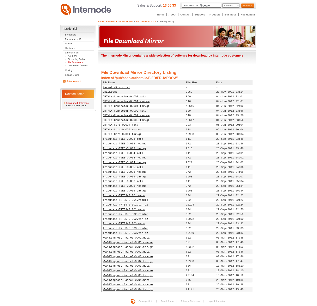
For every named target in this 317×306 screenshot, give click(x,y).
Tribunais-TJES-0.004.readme (124, 157)
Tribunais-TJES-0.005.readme (124, 172)
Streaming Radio (76, 59)
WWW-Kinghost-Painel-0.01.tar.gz (128, 247)
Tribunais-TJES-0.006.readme (124, 186)
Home (160, 14)
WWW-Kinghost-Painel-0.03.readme (128, 270)
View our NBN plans (76, 105)
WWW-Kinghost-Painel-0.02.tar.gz (128, 261)
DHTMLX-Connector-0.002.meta (124, 110)
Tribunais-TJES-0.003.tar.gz (124, 148)
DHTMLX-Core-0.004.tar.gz (122, 134)
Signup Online (72, 75)
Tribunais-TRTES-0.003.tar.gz (125, 233)
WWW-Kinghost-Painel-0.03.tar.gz (128, 275)
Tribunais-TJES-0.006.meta (123, 181)
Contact (185, 14)
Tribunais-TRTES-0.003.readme (125, 228)
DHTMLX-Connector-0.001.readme (126, 101)
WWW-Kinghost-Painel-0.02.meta (126, 251)
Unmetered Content (78, 65)
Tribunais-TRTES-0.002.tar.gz (125, 219)
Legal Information (217, 301)
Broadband (70, 34)
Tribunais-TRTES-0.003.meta (124, 223)
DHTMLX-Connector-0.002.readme (126, 115)
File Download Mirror (146, 21)
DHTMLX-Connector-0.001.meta (124, 96)
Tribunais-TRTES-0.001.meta (124, 195)
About (172, 14)
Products (214, 14)
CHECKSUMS (110, 91)
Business (231, 14)
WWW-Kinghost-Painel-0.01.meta (126, 237)
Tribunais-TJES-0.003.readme (124, 143)
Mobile (68, 43)
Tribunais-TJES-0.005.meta (123, 167)
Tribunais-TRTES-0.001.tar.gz (125, 204)
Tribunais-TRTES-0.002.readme (125, 214)
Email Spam (167, 301)
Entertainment (72, 52)
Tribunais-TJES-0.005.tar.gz (124, 176)
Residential (247, 14)
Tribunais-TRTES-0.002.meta (124, 209)
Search (246, 5)
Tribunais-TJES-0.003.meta (123, 139)
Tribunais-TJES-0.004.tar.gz (124, 162)
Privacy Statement (190, 301)
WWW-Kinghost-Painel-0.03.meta (126, 265)
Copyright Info (146, 301)
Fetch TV (72, 56)
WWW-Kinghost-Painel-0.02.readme (128, 256)
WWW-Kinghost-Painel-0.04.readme (128, 284)
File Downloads (75, 62)
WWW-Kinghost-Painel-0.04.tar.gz (128, 289)
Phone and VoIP (73, 39)
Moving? (69, 70)
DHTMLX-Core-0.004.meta (120, 124)
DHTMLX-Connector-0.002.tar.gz (126, 120)
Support (199, 14)
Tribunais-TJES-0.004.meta (123, 153)
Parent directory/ (116, 87)
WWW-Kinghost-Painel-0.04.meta (126, 280)
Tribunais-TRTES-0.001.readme (125, 200)
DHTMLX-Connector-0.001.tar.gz (126, 106)
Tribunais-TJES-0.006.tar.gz (124, 190)
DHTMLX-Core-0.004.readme (122, 129)
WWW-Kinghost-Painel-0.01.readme (128, 242)
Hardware (70, 48)
